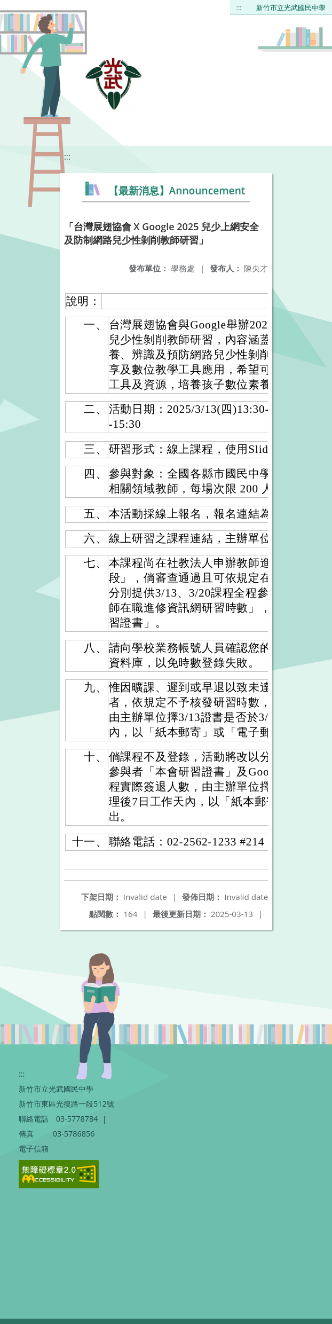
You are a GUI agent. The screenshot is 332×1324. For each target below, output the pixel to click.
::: (239, 7)
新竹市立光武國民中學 (291, 7)
